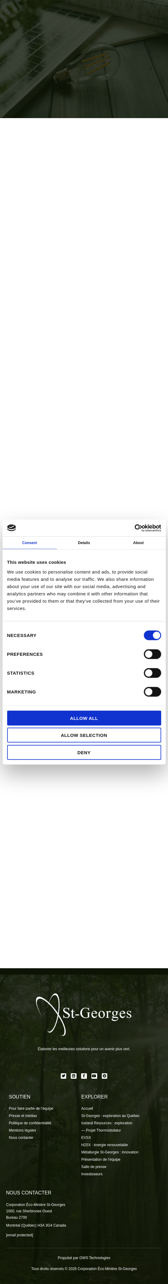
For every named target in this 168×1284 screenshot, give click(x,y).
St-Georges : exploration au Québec (110, 1116)
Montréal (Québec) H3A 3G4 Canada (36, 1225)
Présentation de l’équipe (101, 1159)
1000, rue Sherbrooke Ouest (29, 1211)
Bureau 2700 (16, 1217)
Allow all (84, 717)
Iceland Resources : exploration (106, 1123)
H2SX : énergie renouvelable (104, 1145)
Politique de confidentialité (30, 1123)
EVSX (86, 1138)
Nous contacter (21, 1138)
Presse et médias (23, 1116)
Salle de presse (94, 1167)
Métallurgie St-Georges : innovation (110, 1152)
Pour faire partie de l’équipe (31, 1108)
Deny (84, 752)
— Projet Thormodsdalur (101, 1130)
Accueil (87, 1108)
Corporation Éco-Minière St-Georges (35, 1205)
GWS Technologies (94, 1258)
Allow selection (84, 735)
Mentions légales (22, 1130)
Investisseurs (92, 1174)
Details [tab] (84, 543)
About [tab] (138, 543)
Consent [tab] (29, 543)
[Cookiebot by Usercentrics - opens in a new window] (134, 528)
